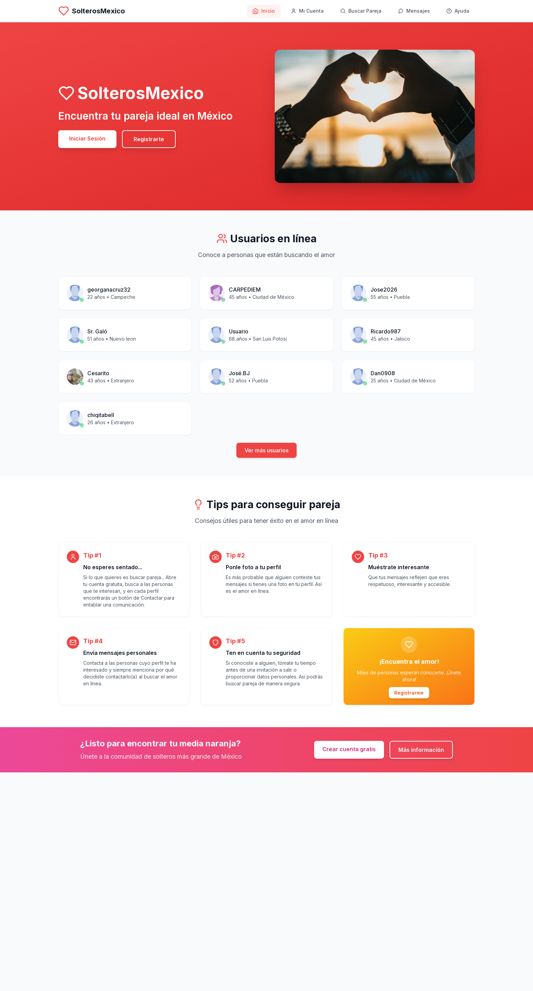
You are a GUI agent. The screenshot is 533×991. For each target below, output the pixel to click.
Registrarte (149, 139)
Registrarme (409, 693)
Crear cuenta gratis (349, 749)
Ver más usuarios (266, 450)
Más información (421, 749)
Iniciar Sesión (87, 138)
